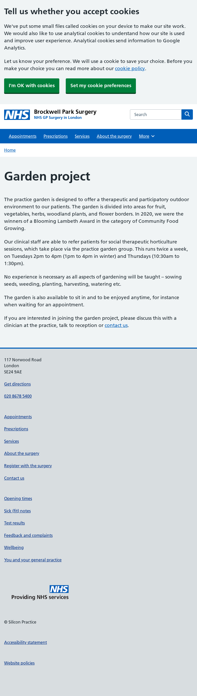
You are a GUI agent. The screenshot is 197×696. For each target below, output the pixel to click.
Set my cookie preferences (100, 85)
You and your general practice (33, 559)
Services (82, 136)
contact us (116, 325)
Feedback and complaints (28, 535)
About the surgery (114, 136)
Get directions (17, 384)
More (147, 136)
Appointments (22, 136)
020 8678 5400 (18, 396)
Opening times (18, 498)
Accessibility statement (25, 642)
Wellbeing (14, 547)
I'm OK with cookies (32, 85)
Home (10, 150)
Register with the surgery (28, 465)
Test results (14, 523)
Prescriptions (56, 136)
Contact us (14, 478)
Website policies (19, 663)
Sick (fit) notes (17, 510)
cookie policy (130, 68)
